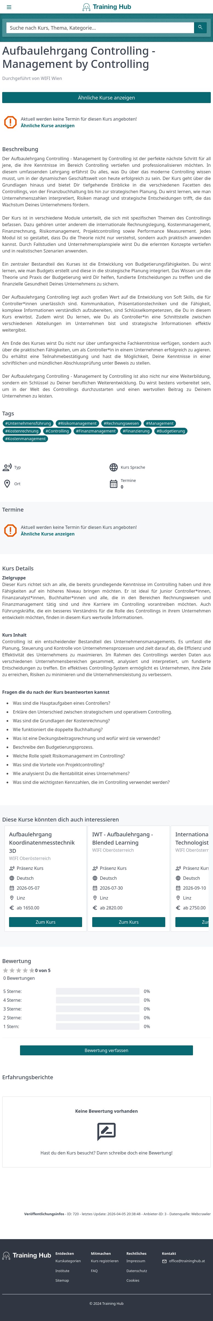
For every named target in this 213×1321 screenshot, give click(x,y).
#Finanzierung (136, 431)
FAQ (94, 1270)
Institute (62, 1270)
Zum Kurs (45, 922)
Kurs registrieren (105, 1260)
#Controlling (57, 431)
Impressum (136, 1260)
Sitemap (62, 1280)
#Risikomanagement (77, 423)
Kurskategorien (68, 1260)
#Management (159, 423)
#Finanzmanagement (96, 431)
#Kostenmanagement (25, 438)
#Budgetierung (171, 431)
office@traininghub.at (187, 1260)
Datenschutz (137, 1270)
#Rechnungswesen (121, 423)
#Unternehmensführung (28, 423)
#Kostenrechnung (21, 431)
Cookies (133, 1280)
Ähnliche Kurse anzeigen (48, 126)
